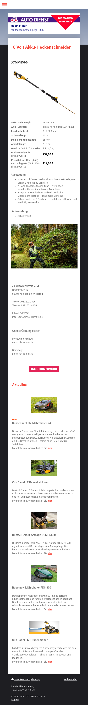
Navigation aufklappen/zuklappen (44, 4)
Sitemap (35, 679)
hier (50, 448)
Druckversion (20, 679)
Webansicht (70, 679)
